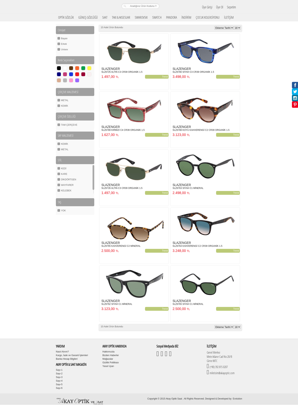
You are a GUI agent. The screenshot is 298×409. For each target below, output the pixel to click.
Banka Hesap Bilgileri (67, 359)
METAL (64, 100)
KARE (64, 174)
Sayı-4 (59, 380)
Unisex (64, 49)
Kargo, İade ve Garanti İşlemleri (72, 355)
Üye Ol (219, 7)
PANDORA (171, 17)
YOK (63, 210)
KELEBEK (66, 190)
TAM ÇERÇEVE (69, 125)
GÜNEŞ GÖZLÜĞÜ (88, 17)
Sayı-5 (59, 384)
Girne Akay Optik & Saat (80, 6)
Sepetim (231, 7)
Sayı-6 (59, 388)
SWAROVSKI (141, 17)
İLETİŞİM (229, 17)
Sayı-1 (59, 370)
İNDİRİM (186, 17)
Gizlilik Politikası (110, 362)
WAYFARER (67, 185)
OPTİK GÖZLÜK (66, 17)
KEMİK (64, 106)
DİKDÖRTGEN (68, 179)
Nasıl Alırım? (62, 351)
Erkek (64, 44)
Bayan (64, 38)
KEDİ (63, 168)
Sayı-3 (59, 377)
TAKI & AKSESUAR (121, 17)
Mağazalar (107, 359)
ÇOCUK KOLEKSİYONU (208, 17)
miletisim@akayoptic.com (222, 373)
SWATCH (157, 17)
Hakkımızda (108, 351)
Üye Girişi (207, 7)
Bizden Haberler (110, 355)
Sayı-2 (59, 373)
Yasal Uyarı (108, 366)
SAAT (104, 17)
